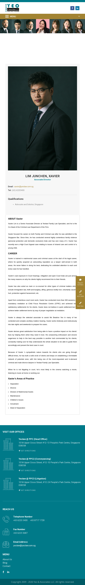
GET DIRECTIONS (27, 451)
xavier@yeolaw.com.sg (23, 186)
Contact (6, 566)
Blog (5, 562)
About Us (7, 559)
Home (9, 35)
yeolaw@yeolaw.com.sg (24, 545)
